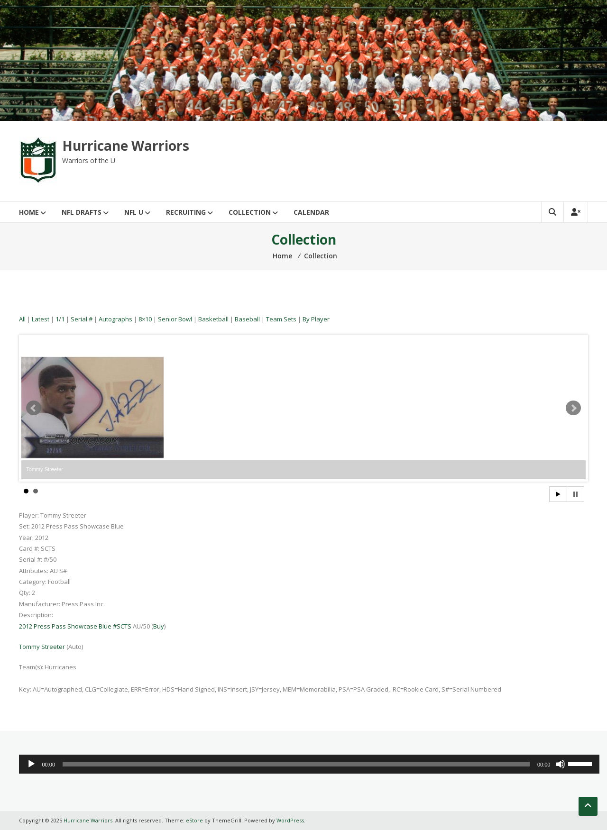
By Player (316, 319)
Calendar (311, 212)
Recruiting (186, 212)
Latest (40, 319)
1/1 (59, 319)
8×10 (145, 319)
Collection (250, 212)
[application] (309, 764)
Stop (575, 494)
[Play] (31, 764)
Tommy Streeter (42, 646)
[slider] (296, 764)
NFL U (133, 212)
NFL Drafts (81, 212)
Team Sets (281, 319)
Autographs (115, 319)
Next (573, 408)
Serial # (81, 319)
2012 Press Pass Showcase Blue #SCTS (75, 626)
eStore (194, 820)
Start (558, 494)
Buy (158, 626)
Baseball (247, 319)
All (22, 319)
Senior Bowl (175, 319)
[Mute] (560, 764)
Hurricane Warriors (125, 146)
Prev (33, 408)
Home (29, 212)
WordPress (290, 820)
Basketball (213, 319)
